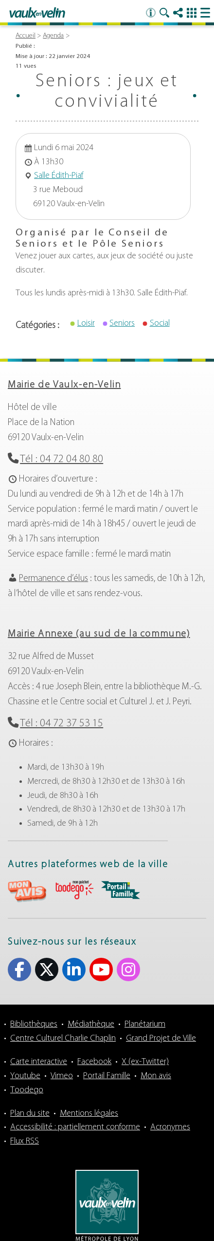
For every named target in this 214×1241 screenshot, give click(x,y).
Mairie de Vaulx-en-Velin (64, 385)
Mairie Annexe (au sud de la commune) (99, 634)
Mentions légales (89, 1113)
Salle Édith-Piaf (58, 175)
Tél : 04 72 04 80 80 (61, 459)
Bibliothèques (33, 1024)
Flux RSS (24, 1141)
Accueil (26, 35)
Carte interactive (38, 1061)
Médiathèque (91, 1024)
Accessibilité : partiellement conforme (75, 1127)
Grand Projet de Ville (161, 1038)
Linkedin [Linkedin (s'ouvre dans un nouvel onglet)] (74, 969)
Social (160, 323)
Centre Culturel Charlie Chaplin (63, 1038)
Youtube (25, 1076)
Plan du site (30, 1113)
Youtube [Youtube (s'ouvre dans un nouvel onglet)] (101, 969)
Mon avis (156, 1076)
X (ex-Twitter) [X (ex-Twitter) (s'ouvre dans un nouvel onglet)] (46, 969)
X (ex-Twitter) (145, 1061)
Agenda (53, 35)
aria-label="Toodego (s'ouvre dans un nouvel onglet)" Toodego (73, 889)
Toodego (26, 1090)
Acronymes (170, 1127)
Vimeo (62, 1076)
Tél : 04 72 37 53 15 (61, 723)
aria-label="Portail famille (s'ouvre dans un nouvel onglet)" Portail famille (120, 890)
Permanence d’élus (53, 578)
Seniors (122, 323)
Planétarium (145, 1024)
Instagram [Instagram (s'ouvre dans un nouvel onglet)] (128, 969)
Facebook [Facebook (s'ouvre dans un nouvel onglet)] (19, 969)
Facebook (94, 1061)
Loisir (86, 323)
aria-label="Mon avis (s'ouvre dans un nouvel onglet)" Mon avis (27, 891)
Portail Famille (106, 1076)
